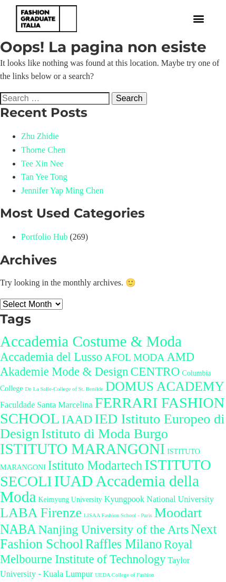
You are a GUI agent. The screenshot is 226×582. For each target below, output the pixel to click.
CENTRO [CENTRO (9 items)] (155, 371)
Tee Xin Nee (42, 163)
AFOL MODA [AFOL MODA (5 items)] (134, 357)
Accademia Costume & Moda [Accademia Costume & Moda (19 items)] (91, 341)
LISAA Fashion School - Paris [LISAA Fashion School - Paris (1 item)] (118, 515)
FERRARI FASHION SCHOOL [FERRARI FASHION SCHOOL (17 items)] (112, 410)
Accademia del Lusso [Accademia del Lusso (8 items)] (51, 356)
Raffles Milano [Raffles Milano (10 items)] (123, 544)
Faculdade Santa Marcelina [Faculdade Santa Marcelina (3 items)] (46, 404)
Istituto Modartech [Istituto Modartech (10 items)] (95, 465)
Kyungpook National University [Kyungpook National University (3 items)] (159, 499)
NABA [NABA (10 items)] (18, 529)
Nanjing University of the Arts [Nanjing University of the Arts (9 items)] (113, 529)
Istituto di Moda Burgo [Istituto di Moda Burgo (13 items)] (104, 433)
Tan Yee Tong (44, 176)
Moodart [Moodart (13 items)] (178, 512)
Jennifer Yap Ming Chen (62, 190)
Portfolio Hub (44, 236)
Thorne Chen (43, 149)
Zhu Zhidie (40, 136)
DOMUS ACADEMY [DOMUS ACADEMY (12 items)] (164, 386)
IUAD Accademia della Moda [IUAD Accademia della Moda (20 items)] (99, 488)
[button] (198, 18)
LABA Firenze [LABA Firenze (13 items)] (41, 512)
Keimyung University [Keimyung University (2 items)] (70, 500)
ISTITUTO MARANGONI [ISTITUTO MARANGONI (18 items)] (82, 449)
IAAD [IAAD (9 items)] (77, 419)
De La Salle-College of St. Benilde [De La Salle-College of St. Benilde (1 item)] (64, 389)
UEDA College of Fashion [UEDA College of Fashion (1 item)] (124, 575)
